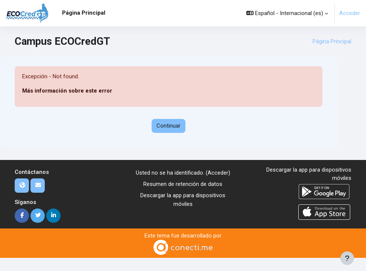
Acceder (349, 13)
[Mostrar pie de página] (347, 258)
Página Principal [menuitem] (83, 12)
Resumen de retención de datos (182, 184)
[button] (287, 13)
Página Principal (332, 41)
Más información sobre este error (67, 90)
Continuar (168, 125)
